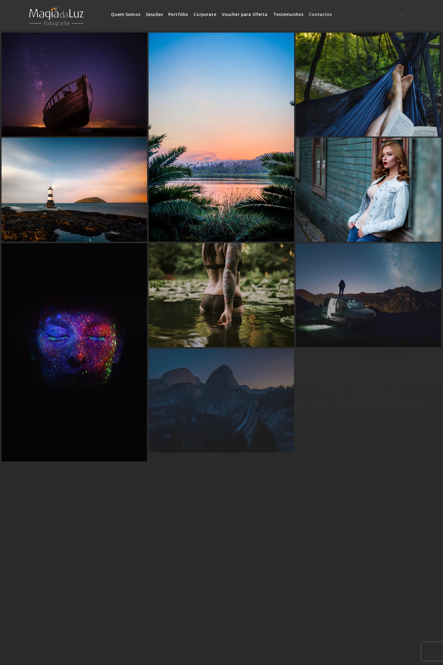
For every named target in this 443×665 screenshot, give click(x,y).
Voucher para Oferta (245, 14)
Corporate (205, 14)
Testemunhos (288, 14)
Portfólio (178, 14)
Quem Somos (125, 14)
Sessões (154, 14)
